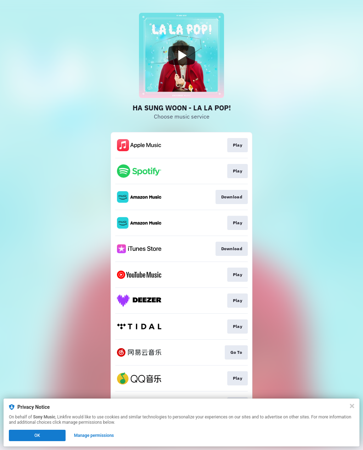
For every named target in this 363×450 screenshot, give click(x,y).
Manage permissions (94, 435)
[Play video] (181, 55)
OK (37, 435)
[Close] (352, 406)
